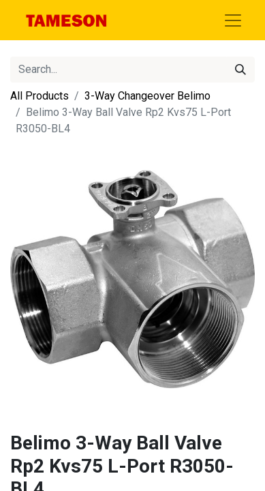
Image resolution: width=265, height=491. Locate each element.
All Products (39, 95)
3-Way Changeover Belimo (147, 95)
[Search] (240, 70)
